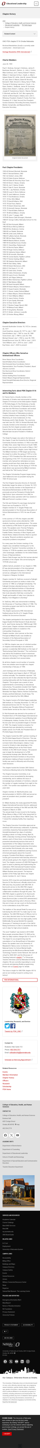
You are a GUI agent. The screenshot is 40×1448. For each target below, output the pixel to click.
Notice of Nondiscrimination (11, 1306)
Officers (5, 1081)
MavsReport (7, 1303)
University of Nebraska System (13, 1249)
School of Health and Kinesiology (13, 1157)
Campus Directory (8, 1267)
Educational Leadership (16, 4)
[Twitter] (11, 1135)
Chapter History (8, 1078)
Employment (7, 1246)
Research (6, 1084)
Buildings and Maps (9, 1264)
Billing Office (7, 1261)
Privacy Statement (9, 1312)
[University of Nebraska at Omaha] (4, 4)
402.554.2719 (7, 1128)
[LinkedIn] (22, 1361)
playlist (19, 957)
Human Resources (8, 1276)
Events (15, 967)
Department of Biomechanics (12, 1146)
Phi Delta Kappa (27, 25)
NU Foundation (7, 1309)
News (4, 1285)
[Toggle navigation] (36, 3)
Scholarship (7, 1087)
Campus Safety (8, 1270)
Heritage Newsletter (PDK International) (16, 52)
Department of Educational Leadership (15, 1153)
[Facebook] (5, 1135)
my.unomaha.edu (8, 1231)
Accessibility (7, 1258)
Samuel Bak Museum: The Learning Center (16, 1291)
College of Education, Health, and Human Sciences (20, 23)
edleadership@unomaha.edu (20, 1053)
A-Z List (5, 1243)
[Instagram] (28, 1361)
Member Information (10, 1075)
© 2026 (5, 1355)
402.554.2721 (15, 1050)
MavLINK (5, 1228)
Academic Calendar (9, 1219)
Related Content (9, 34)
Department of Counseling (11, 1149)
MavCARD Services (9, 1225)
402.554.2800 (8, 1338)
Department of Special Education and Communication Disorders (20, 1162)
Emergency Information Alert (12, 1300)
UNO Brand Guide (8, 1234)
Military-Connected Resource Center (14, 1282)
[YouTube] (17, 1135)
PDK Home (7, 1089)
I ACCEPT (7, 1434)
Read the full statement (10, 1402)
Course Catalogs (8, 1222)
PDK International (11, 980)
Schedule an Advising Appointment (18, 1060)
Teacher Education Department (13, 1167)
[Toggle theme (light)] (5, 1331)
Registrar (6, 1288)
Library (5, 1279)
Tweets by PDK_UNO (13, 1031)
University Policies (9, 1315)
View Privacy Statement (16, 1429)
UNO (4, 21)
